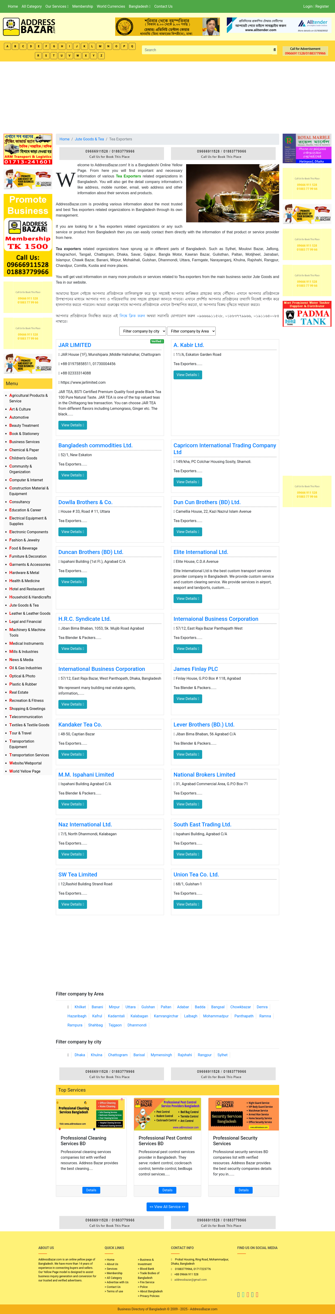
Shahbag (95, 1025)
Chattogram (118, 1055)
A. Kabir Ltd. (189, 345)
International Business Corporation (101, 669)
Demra (262, 1007)
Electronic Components (28, 532)
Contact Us (163, 6)
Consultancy (19, 502)
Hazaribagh (77, 1016)
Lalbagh (191, 1016)
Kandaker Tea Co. (80, 724)
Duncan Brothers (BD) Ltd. (91, 552)
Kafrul (97, 1016)
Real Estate (18, 692)
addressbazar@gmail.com (190, 1279)
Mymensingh (161, 1055)
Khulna (96, 1055)
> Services (111, 1268)
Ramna (265, 1016)
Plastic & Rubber (23, 684)
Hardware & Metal (24, 572)
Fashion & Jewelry (24, 540)
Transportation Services (29, 755)
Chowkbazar (240, 1007)
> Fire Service (146, 1282)
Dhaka (80, 1055)
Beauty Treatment (24, 425)
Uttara (130, 1007)
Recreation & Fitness (26, 700)
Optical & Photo (22, 676)
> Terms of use (114, 1291)
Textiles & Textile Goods (29, 725)
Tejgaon (115, 1025)
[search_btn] (274, 49)
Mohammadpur (216, 1016)
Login (307, 6)
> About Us (111, 1264)
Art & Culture (20, 409)
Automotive (19, 417)
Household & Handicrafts (30, 597)
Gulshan (148, 1007)
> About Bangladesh (150, 1291)
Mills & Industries (23, 651)
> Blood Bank (146, 1268)
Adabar (183, 1007)
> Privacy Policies (149, 1296)
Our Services (56, 6)
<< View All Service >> (167, 1207)
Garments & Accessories (29, 564)
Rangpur (205, 1055)
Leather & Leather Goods (29, 613)
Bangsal (217, 1007)
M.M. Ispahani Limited (86, 774)
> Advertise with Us (116, 1282)
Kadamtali (116, 1016)
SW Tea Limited (77, 874)
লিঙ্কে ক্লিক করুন (132, 316)
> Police (143, 1287)
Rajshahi (185, 1055)
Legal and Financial (25, 621)
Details (91, 1190)
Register (322, 6)
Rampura (74, 1025)
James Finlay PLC (196, 669)
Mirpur (114, 1007)
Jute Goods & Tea (24, 605)
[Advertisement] (167, 96)
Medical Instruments (26, 643)
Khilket (80, 1007)
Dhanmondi (137, 1025)
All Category (32, 6)
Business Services (24, 442)
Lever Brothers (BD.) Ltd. (204, 724)
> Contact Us (113, 1287)
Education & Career (25, 510)
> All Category (113, 1278)
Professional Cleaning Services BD (83, 1140)
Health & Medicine (24, 581)
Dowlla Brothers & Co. (85, 502)
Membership (82, 6)
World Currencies (111, 6)
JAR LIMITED (74, 345)
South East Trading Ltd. (203, 824)
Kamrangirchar (166, 1016)
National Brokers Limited (204, 774)
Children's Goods (23, 458)
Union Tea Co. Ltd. (196, 874)
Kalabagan (139, 1016)
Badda (200, 1007)
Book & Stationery (24, 433)
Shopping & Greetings (27, 708)
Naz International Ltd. (85, 824)
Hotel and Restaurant (26, 589)
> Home (109, 1259)
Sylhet (223, 1055)
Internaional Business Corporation (216, 619)
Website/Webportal (25, 763)
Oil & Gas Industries (25, 668)
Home (13, 6)
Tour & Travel (20, 733)
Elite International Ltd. (201, 552)
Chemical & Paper (24, 450)
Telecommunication (26, 717)
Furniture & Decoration (28, 556)
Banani (97, 1007)
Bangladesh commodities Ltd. (95, 445)
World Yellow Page (24, 771)
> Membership (113, 1273)
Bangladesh (140, 6)
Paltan (166, 1007)
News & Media (21, 660)
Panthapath (244, 1016)
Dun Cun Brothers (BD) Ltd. (207, 502)
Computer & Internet (26, 480)
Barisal (139, 1055)
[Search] (207, 49)
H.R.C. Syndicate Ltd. (84, 619)
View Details (72, 425)
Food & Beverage (23, 548)
